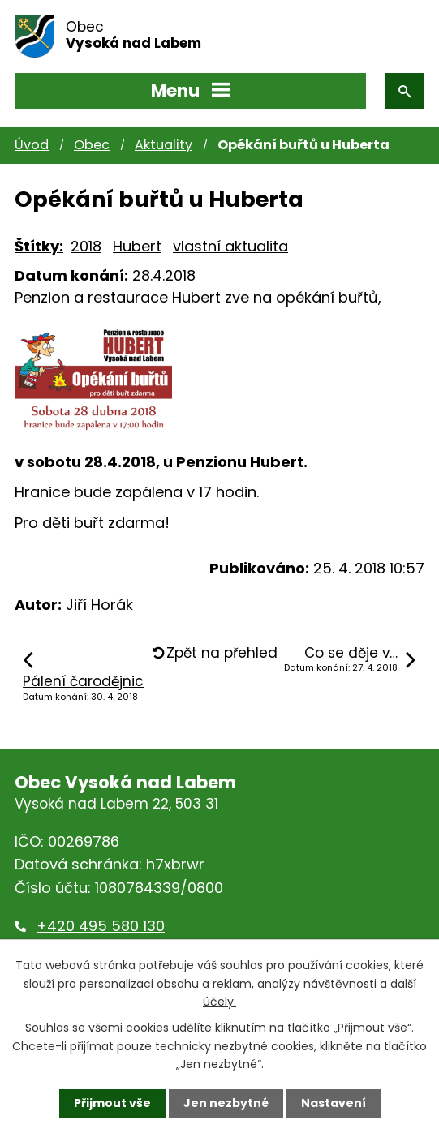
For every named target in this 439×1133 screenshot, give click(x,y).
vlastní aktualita (230, 246)
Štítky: (39, 246)
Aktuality (163, 144)
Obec (92, 144)
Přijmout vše (112, 1103)
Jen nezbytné (226, 1103)
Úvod (32, 144)
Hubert (137, 246)
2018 (86, 246)
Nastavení (333, 1103)
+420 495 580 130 (101, 926)
